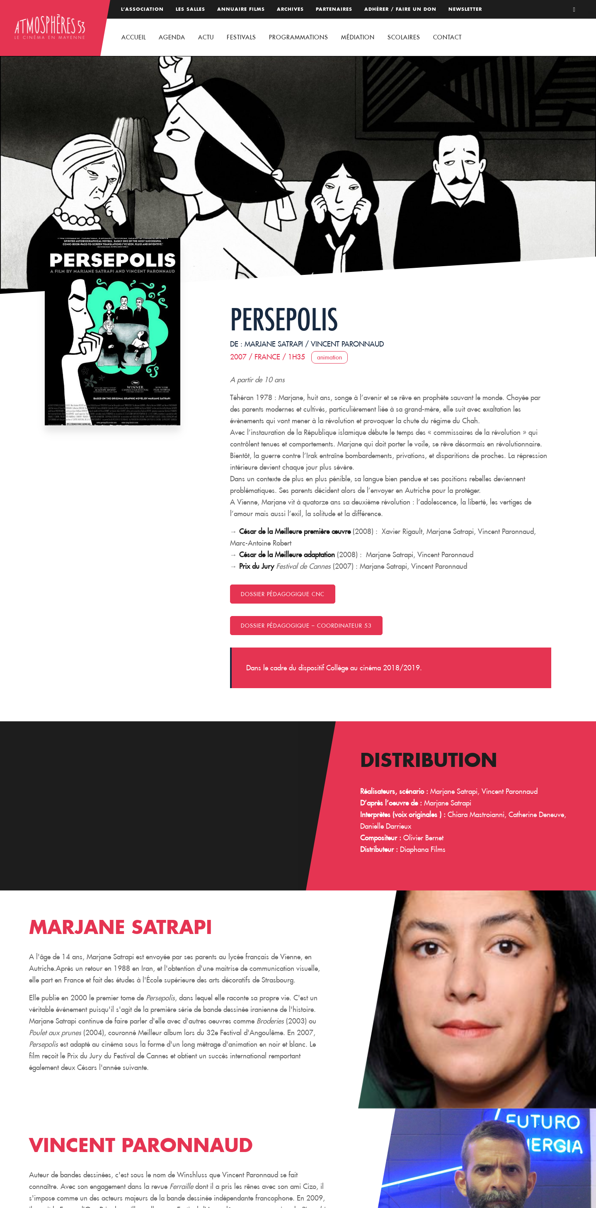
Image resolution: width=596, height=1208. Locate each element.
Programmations (298, 37)
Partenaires (334, 9)
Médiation (358, 37)
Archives (290, 9)
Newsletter (465, 9)
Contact (447, 37)
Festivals (241, 37)
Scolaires (404, 37)
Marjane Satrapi (274, 344)
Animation (329, 357)
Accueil (133, 37)
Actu (206, 37)
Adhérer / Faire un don (400, 9)
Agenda (172, 37)
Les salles (190, 9)
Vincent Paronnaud (347, 344)
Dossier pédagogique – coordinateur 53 (306, 625)
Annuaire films (241, 9)
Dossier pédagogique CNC (283, 594)
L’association (142, 9)
